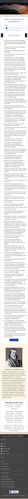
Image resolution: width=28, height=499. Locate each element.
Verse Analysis (5, 453)
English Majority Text (18, 427)
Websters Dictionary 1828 (7, 484)
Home (3, 443)
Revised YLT (18, 420)
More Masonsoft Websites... (8, 486)
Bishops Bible (9, 415)
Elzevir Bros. (10, 406)
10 (17, 28)
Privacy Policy (4, 466)
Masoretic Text (9, 425)
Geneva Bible (9, 418)
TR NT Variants (14, 430)
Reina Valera (14, 408)
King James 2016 (19, 417)
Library (3, 446)
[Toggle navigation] (25, 1)
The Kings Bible (5, 476)
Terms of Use (4, 464)
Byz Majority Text (9, 429)
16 (9, 30)
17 (12, 30)
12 (21, 28)
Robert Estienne (9, 405)
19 (16, 30)
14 (26, 28)
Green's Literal (17, 422)
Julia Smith (9, 422)
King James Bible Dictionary (8, 481)
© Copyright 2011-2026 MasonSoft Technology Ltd (14, 495)
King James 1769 (9, 417)
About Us (3, 461)
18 (14, 30)
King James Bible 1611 (6, 479)
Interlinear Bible (5, 448)
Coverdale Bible (18, 411)
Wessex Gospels (18, 425)
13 (24, 28)
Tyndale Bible (9, 411)
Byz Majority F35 (19, 429)
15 (7, 30)
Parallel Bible (5, 451)
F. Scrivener (18, 406)
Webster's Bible (18, 418)
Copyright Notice (5, 468)
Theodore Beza (19, 405)
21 (21, 30)
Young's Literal (10, 420)
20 (19, 30)
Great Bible (19, 413)
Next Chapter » (14, 340)
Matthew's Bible (10, 413)
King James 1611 (18, 415)
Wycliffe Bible (8, 427)
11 (19, 28)
